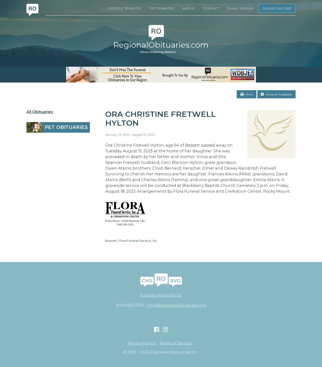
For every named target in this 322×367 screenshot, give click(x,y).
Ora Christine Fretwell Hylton (160, 118)
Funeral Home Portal (161, 295)
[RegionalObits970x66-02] (161, 75)
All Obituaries (39, 112)
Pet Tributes (161, 8)
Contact (211, 8)
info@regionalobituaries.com (176, 305)
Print (246, 94)
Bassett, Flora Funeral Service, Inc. (131, 241)
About (188, 8)
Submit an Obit (277, 8)
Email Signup (240, 8)
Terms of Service (176, 343)
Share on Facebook (276, 94)
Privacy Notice (142, 343)
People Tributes (124, 8)
